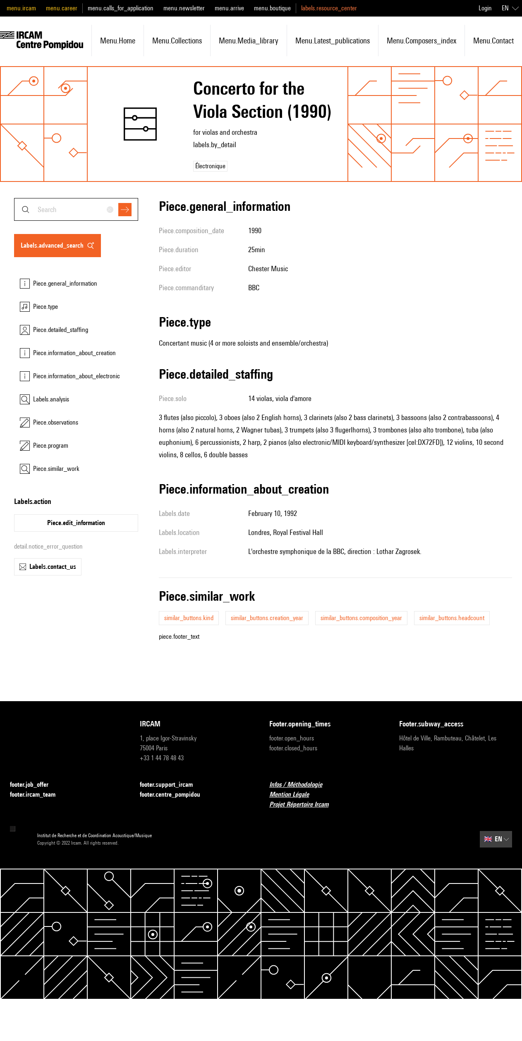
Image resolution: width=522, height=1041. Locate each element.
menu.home (117, 40)
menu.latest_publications (332, 40)
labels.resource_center (329, 8)
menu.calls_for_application (120, 8)
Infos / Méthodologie (300, 785)
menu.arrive (229, 8)
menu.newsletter (184, 8)
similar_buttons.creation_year (267, 618)
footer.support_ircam (171, 785)
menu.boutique (272, 8)
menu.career (61, 8)
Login (485, 8)
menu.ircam (21, 8)
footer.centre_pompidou (175, 794)
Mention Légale (294, 794)
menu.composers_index (421, 40)
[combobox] (76, 209)
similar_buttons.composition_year (361, 618)
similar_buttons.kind (188, 618)
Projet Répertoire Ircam (303, 804)
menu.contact (493, 40)
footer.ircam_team (37, 794)
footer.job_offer (34, 785)
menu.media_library (248, 40)
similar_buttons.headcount (451, 618)
